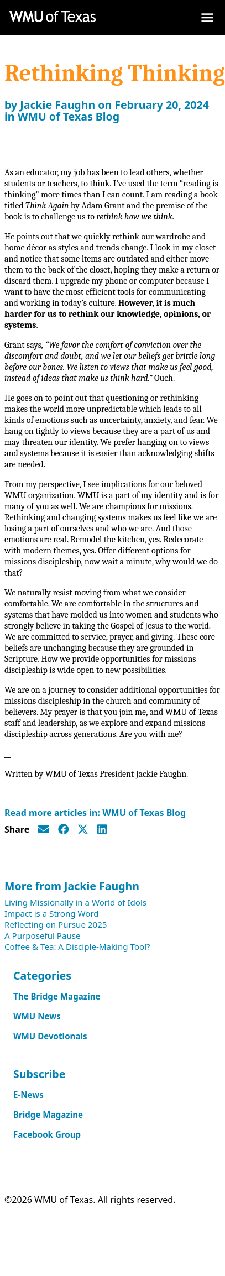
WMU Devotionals (50, 1036)
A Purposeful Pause (42, 935)
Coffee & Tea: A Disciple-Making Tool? (77, 946)
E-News (28, 1094)
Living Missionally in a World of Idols (75, 902)
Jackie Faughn (57, 104)
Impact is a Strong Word (51, 913)
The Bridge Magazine (57, 996)
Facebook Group (47, 1134)
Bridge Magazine (48, 1114)
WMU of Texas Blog (69, 116)
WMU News (37, 1016)
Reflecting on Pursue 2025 (55, 924)
